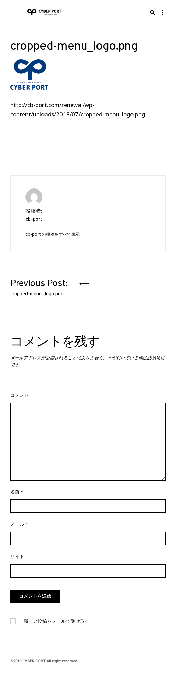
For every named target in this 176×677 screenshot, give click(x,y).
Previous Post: (40, 286)
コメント (19, 395)
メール (19, 524)
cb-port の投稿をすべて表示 (52, 234)
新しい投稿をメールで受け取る (56, 621)
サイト (17, 556)
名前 (16, 492)
